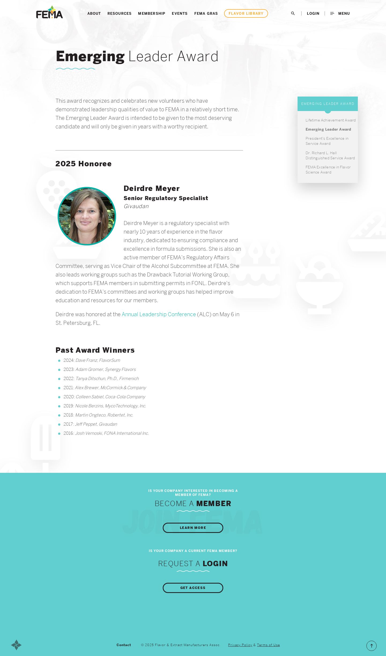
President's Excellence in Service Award (327, 141)
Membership (151, 13)
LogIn (313, 13)
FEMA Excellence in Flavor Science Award (328, 170)
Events (180, 13)
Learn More (193, 528)
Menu (340, 13)
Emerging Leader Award (328, 129)
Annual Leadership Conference (159, 314)
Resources (119, 13)
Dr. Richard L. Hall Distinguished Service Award (330, 155)
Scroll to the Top (371, 646)
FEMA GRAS (206, 13)
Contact (124, 645)
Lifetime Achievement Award (331, 120)
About (94, 13)
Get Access (193, 588)
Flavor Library (246, 13)
